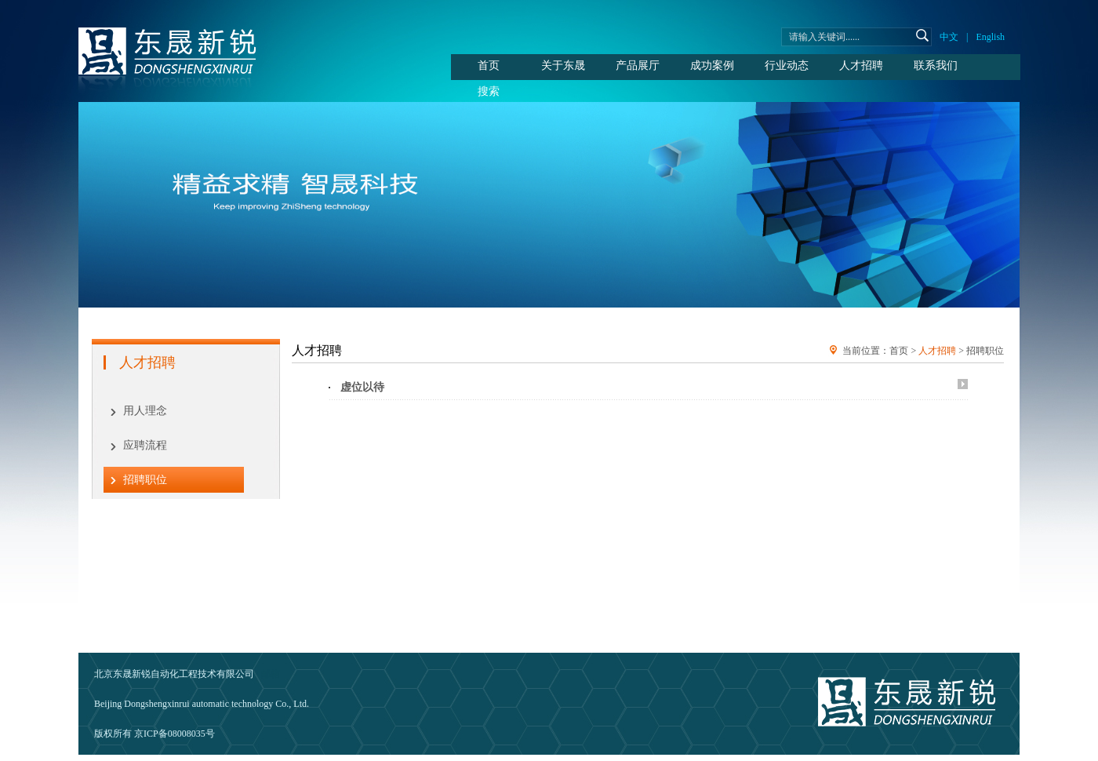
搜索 (489, 91)
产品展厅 (638, 65)
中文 (949, 36)
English (990, 36)
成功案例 (712, 65)
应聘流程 (145, 445)
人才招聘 (861, 65)
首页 (489, 65)
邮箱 (270, 673)
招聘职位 (145, 480)
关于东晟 (563, 65)
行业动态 (787, 65)
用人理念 (145, 411)
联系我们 (936, 65)
